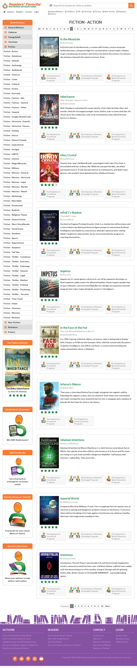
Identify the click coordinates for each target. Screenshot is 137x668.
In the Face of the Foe (73, 327)
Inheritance (67, 96)
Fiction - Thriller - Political (16, 285)
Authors (10, 12)
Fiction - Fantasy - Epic (14, 98)
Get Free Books (55, 642)
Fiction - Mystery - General (16, 173)
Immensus (66, 554)
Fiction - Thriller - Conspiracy (17, 257)
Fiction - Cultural (11, 84)
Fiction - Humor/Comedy (15, 140)
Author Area (121, 635)
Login (36, 12)
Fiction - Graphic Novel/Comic (17, 117)
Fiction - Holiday (11, 131)
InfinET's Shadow (71, 212)
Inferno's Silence (70, 384)
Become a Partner (101, 648)
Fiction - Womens (12, 317)
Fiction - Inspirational (13, 145)
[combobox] (91, 5)
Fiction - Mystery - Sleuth (15, 191)
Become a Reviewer (102, 642)
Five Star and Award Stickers (16, 648)
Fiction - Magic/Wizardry (15, 163)
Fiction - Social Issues (13, 229)
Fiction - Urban (10, 303)
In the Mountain (70, 39)
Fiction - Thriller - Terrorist (16, 294)
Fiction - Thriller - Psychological (18, 289)
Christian (86, 11)
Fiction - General (11, 112)
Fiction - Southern (12, 233)
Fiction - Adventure (13, 56)
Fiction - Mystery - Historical (17, 177)
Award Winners (56, 11)
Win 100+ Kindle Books (58, 639)
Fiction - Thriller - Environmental (18, 261)
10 (102, 606)
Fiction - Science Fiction (15, 219)
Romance (121, 11)
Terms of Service (123, 657)
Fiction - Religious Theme (15, 215)
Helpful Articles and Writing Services (19, 642)
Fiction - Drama (11, 89)
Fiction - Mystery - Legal (15, 182)
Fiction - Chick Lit (12, 74)
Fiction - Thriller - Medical (16, 280)
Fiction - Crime (10, 79)
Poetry (52, 14)
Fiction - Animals (11, 60)
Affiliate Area (122, 642)
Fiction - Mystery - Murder (16, 187)
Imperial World (69, 498)
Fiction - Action (11, 51)
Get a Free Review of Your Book (17, 635)
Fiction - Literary (11, 159)
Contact (28, 12)
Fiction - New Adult (13, 201)
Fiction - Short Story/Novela (17, 224)
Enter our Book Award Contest (17, 639)
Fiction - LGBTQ (11, 154)
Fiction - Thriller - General (16, 271)
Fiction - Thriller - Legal (14, 275)
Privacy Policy (106, 657)
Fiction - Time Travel (13, 299)
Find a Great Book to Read (60, 635)
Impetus (65, 271)
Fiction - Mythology (13, 196)
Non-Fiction (108, 11)
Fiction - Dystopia (12, 93)
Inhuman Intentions (72, 439)
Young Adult (14, 37)
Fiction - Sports (11, 238)
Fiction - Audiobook (13, 70)
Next (107, 606)
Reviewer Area (122, 639)
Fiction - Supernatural (14, 243)
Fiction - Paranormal (13, 205)
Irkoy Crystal (68, 155)
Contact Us (98, 635)
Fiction (97, 11)
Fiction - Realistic (12, 210)
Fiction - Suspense (12, 247)
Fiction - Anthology (12, 65)
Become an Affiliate (102, 645)
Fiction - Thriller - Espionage (17, 266)
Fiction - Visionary (12, 308)
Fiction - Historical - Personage (18, 126)
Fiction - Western (12, 313)
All (39, 29)
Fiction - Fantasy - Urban (15, 107)
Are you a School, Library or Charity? (64, 645)
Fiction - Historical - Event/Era (18, 121)
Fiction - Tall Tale (11, 252)
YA (78, 11)
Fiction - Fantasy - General (16, 103)
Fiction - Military (11, 168)
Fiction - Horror (11, 135)
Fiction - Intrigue (11, 149)
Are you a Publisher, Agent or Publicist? (20, 645)
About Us (97, 639)
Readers (19, 12)
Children (70, 11)
